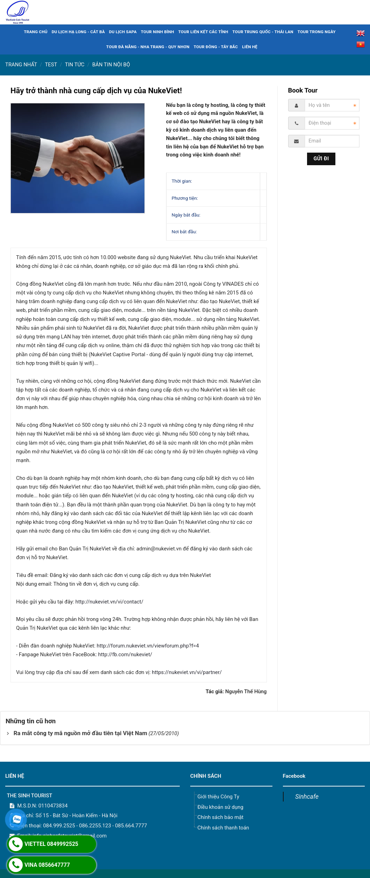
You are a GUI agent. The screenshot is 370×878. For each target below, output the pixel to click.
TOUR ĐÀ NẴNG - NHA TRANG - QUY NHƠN (148, 46)
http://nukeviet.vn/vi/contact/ (109, 602)
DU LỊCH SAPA (123, 31)
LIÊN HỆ (249, 46)
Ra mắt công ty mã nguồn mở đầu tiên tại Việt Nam (80, 733)
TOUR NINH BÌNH (157, 31)
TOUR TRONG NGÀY (317, 31)
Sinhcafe (307, 796)
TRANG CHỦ (35, 31)
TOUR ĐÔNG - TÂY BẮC (216, 46)
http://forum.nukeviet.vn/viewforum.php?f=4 (148, 646)
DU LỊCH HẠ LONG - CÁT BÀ (78, 31)
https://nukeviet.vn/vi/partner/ (187, 672)
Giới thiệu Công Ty (218, 796)
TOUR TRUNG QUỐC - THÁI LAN (262, 31)
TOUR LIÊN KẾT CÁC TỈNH (203, 31)
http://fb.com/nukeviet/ (125, 654)
